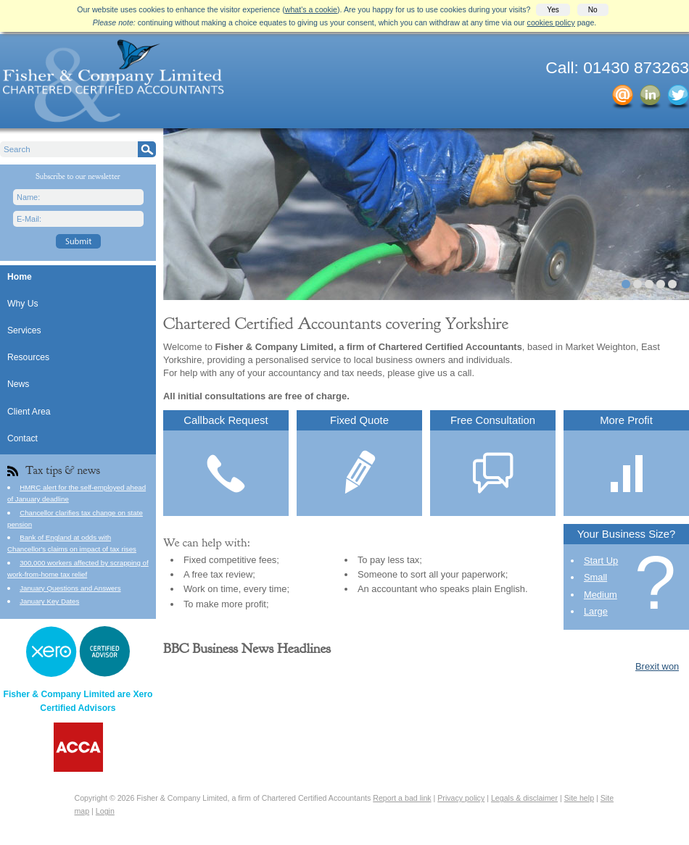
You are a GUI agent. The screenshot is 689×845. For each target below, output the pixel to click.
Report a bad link (402, 798)
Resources (28, 357)
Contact (22, 438)
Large (596, 611)
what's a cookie (311, 9)
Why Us (22, 304)
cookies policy (551, 22)
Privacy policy (460, 798)
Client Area (28, 412)
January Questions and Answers (70, 588)
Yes (552, 10)
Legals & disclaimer (524, 798)
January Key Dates (49, 601)
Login (105, 811)
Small (595, 577)
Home (19, 277)
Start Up (601, 560)
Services (24, 330)
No (593, 10)
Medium (600, 594)
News (18, 384)
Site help (579, 798)
